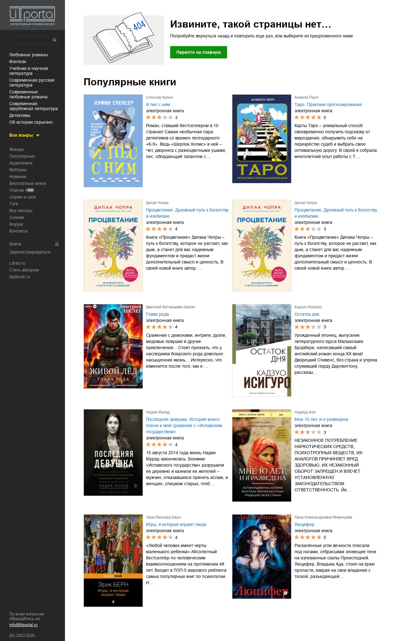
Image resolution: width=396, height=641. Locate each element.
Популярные (22, 156)
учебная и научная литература (28, 71)
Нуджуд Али (305, 412)
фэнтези (17, 61)
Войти (15, 243)
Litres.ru (17, 263)
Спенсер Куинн (159, 97)
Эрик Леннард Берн (163, 517)
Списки (16, 190)
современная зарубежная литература (33, 106)
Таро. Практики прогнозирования (328, 104)
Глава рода (157, 314)
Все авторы (20, 210)
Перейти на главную (198, 52)
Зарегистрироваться (29, 252)
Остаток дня (307, 314)
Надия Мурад (158, 412)
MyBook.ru (19, 276)
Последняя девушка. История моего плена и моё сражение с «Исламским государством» (184, 425)
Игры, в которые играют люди (176, 524)
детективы (19, 115)
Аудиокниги (20, 162)
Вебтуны (18, 169)
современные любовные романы (28, 94)
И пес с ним (158, 104)
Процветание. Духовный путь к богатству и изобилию (187, 213)
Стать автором (24, 269)
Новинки (17, 176)
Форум (16, 224)
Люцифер (304, 524)
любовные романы (28, 54)
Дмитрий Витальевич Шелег (170, 307)
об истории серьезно (31, 122)
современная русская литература (31, 83)
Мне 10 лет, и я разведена (321, 419)
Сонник (16, 217)
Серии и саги (22, 196)
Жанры (16, 149)
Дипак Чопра (157, 203)
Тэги (13, 203)
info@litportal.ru (23, 624)
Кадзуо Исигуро (308, 307)
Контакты (18, 231)
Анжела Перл (306, 97)
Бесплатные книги (27, 183)
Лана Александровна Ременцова (323, 517)
